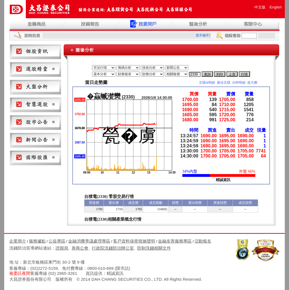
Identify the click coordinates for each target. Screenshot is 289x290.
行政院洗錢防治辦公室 (113, 248)
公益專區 (57, 241)
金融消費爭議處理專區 (89, 241)
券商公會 (80, 248)
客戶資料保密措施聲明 (134, 241)
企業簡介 (17, 241)
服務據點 (37, 241)
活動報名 (202, 241)
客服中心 (252, 23)
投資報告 (91, 23)
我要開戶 (144, 23)
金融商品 (37, 23)
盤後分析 (198, 23)
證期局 (62, 248)
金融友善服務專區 (175, 241)
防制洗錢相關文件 (154, 248)
